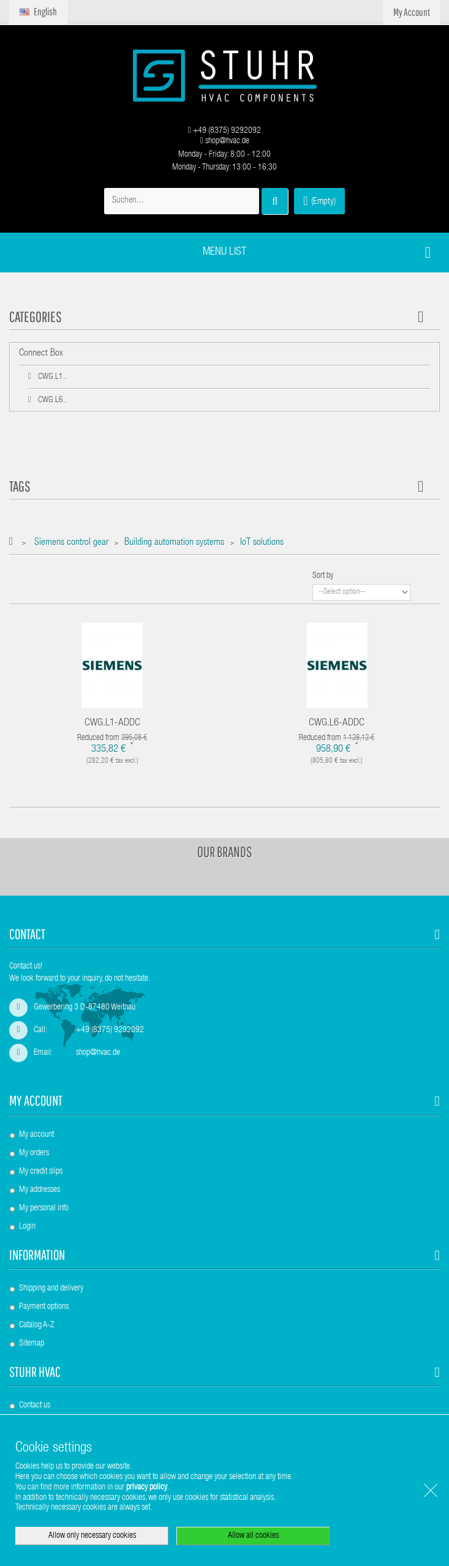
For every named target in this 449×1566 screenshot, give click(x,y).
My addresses (39, 1190)
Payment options (44, 1307)
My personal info (44, 1208)
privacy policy (146, 1487)
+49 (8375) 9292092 (224, 131)
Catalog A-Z (36, 1325)
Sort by (322, 576)
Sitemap (31, 1343)
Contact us (34, 1405)
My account (35, 1100)
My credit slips (40, 1171)
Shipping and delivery (51, 1288)
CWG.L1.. (51, 377)
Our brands (224, 851)
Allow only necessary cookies (92, 1536)
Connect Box (41, 354)
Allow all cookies (253, 1536)
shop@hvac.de (224, 141)
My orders (34, 1153)
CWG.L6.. (51, 400)
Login (27, 1227)
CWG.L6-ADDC (336, 723)
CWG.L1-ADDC (112, 723)
